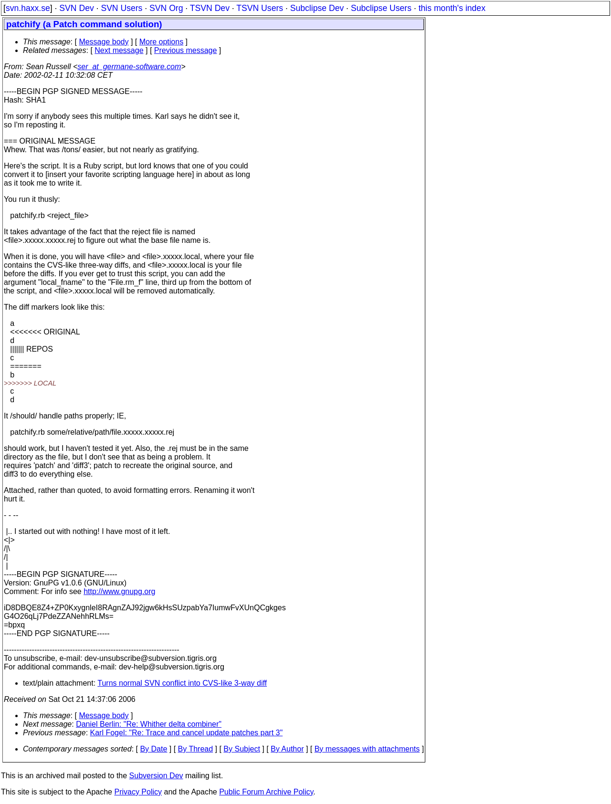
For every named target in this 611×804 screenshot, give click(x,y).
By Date (153, 749)
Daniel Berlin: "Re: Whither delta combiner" (148, 724)
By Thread (195, 749)
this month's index (452, 8)
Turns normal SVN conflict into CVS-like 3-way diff (182, 683)
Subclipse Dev (317, 8)
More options (161, 42)
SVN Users (121, 8)
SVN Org (166, 8)
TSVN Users (259, 8)
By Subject (241, 749)
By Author (287, 749)
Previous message (185, 50)
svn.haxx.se (28, 8)
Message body (103, 42)
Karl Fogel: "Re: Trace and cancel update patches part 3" (186, 733)
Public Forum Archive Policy (266, 792)
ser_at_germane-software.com (129, 67)
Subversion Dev (156, 776)
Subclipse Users (381, 8)
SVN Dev (76, 8)
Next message (119, 50)
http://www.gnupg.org (119, 591)
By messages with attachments (367, 749)
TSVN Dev (210, 8)
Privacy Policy (138, 792)
